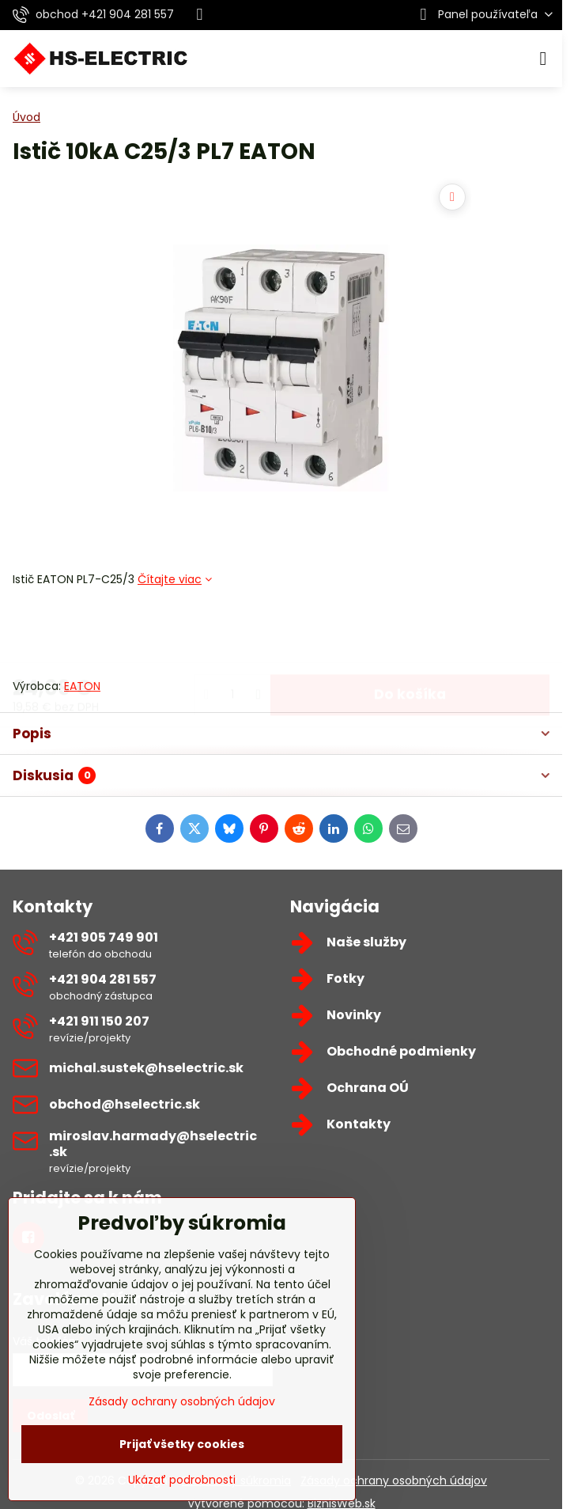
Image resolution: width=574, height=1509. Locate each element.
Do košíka (410, 632)
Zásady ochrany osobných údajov (393, 1480)
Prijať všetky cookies (181, 1444)
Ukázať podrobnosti (182, 1480)
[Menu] (543, 58)
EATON (82, 686)
